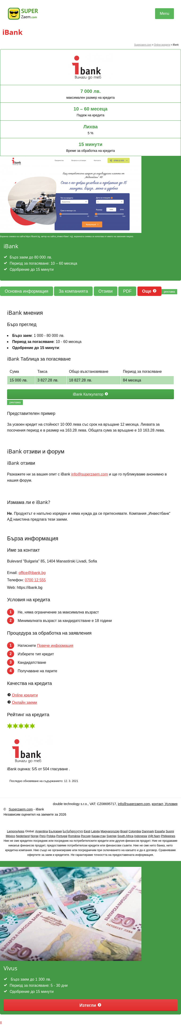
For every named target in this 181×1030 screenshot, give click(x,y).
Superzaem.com (142, 44)
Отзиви (106, 291)
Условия (170, 804)
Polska (50, 836)
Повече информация (55, 646)
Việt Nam (154, 836)
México (10, 836)
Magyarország (110, 831)
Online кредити (162, 44)
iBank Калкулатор (90, 394)
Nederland (23, 836)
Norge (34, 836)
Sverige (112, 836)
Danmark (148, 831)
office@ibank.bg (32, 573)
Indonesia (140, 836)
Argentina (41, 831)
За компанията (73, 291)
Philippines (168, 836)
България (55, 831)
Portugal (61, 836)
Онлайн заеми (24, 702)
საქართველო (73, 831)
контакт (157, 804)
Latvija (95, 831)
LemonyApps (16, 831)
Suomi (170, 831)
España (160, 831)
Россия (85, 836)
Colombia (134, 831)
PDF (127, 291)
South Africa (125, 836)
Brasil (124, 831)
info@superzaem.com (89, 474)
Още (149, 291)
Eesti (87, 831)
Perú (42, 836)
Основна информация (26, 291)
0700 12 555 (35, 580)
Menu (164, 14)
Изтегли (90, 1005)
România (74, 836)
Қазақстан (98, 836)
